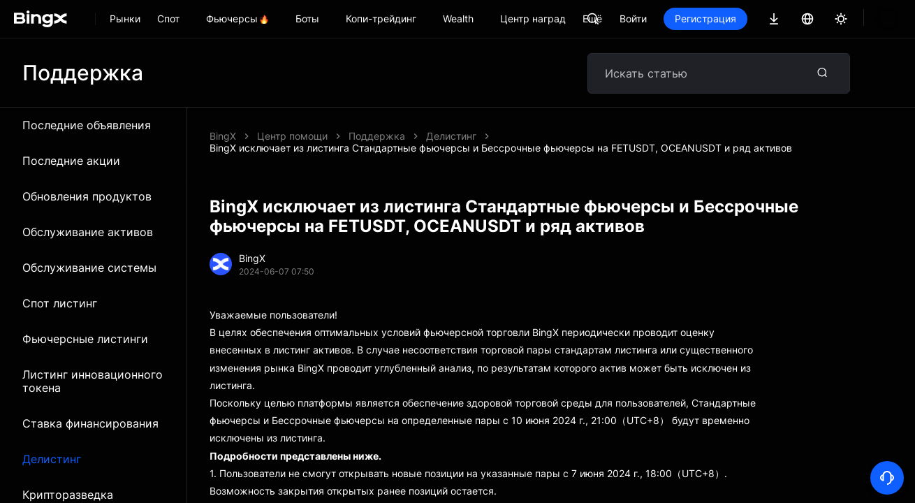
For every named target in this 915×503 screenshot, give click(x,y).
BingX (223, 136)
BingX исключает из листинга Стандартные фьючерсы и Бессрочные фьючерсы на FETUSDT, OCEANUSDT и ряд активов (501, 148)
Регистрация (753, 18)
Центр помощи (292, 136)
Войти (680, 18)
